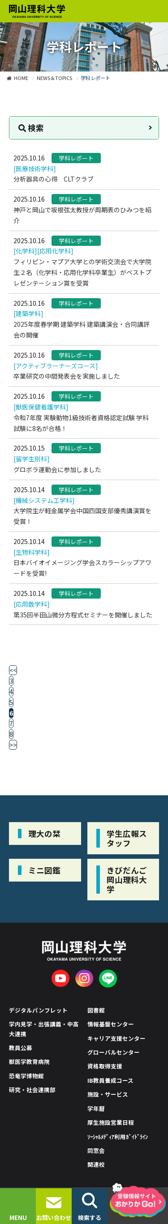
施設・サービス (107, 1094)
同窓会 (96, 1150)
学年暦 (96, 1108)
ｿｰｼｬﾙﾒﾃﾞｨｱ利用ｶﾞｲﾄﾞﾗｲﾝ (117, 1136)
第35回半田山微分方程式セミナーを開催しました (82, 614)
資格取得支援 (104, 1066)
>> (13, 744)
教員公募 (20, 1047)
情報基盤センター (110, 1024)
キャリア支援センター (116, 1038)
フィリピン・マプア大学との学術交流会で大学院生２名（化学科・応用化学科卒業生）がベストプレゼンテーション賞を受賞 (82, 272)
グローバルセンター (113, 1052)
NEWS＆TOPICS (54, 77)
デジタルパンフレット (38, 1010)
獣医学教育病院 (29, 1061)
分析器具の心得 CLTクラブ (53, 178)
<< (13, 670)
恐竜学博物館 (26, 1076)
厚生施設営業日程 (110, 1122)
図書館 (96, 1010)
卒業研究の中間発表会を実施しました (66, 375)
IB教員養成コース (110, 1080)
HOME (21, 77)
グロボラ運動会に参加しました (57, 469)
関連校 (96, 1164)
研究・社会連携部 (32, 1089)
